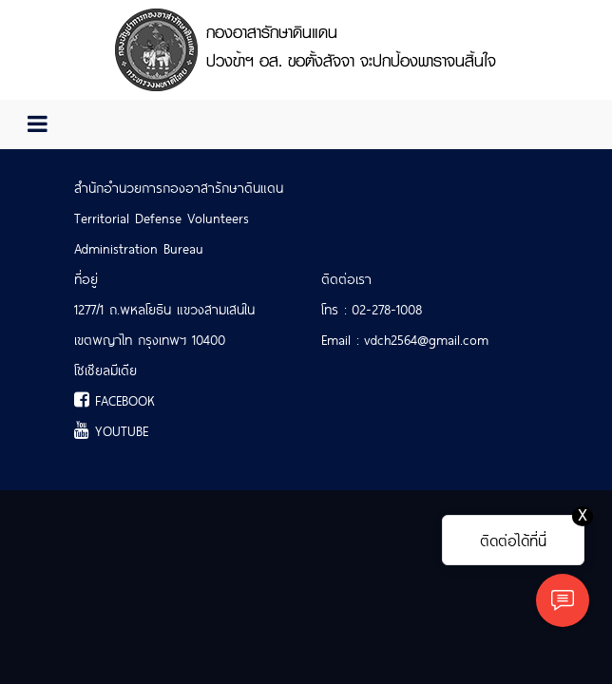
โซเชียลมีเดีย (105, 369)
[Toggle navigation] (37, 124)
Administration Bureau (138, 248)
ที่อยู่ (86, 278)
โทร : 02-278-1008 (371, 308)
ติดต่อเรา (346, 278)
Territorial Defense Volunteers (161, 217)
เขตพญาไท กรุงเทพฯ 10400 (149, 339)
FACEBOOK (114, 400)
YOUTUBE (111, 430)
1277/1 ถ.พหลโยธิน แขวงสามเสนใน (164, 308)
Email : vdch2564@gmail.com (404, 339)
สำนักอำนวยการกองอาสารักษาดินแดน (178, 187)
